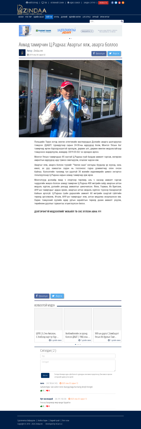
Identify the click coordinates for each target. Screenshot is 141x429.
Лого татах (65, 420)
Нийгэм (49, 17)
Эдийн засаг (38, 17)
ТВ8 (44, 2)
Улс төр (28, 17)
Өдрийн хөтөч (75, 17)
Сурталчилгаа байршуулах (26, 420)
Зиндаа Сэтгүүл (89, 2)
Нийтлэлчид (32, 2)
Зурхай (95, 17)
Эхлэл (20, 17)
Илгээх (45, 375)
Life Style (87, 17)
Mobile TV (103, 2)
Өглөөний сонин (57, 2)
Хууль (56, 17)
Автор (29, 50)
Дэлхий (64, 17)
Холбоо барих (42, 420)
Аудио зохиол (74, 2)
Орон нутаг (105, 17)
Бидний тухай (54, 420)
